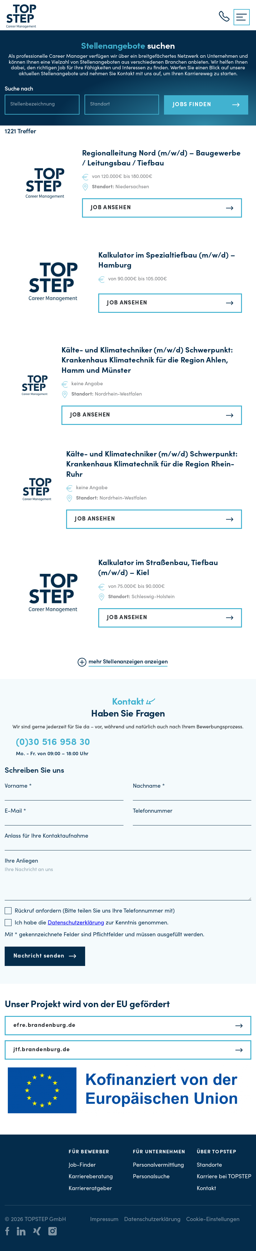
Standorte (209, 1165)
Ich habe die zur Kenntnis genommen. (91, 923)
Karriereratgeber (90, 1189)
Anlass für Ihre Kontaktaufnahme (46, 836)
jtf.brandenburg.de (41, 1050)
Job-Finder (82, 1165)
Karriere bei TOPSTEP (224, 1177)
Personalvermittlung (158, 1165)
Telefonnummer (152, 811)
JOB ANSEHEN (111, 208)
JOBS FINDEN (192, 105)
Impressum (104, 1220)
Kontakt (206, 1189)
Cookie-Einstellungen (212, 1220)
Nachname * (149, 786)
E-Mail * (15, 811)
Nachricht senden (39, 956)
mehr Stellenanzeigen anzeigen (128, 662)
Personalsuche (151, 1177)
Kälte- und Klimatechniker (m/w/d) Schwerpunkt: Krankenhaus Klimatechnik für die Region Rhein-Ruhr (152, 465)
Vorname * (18, 786)
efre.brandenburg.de (44, 1025)
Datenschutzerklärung (152, 1220)
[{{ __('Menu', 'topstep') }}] (242, 17)
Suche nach (19, 89)
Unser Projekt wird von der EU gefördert (87, 1005)
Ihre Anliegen (21, 861)
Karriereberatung (91, 1177)
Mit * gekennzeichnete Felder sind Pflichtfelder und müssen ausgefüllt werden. (104, 935)
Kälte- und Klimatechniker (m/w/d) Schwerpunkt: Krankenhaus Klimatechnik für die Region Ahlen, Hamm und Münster (147, 361)
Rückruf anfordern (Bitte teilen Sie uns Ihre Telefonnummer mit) (95, 911)
